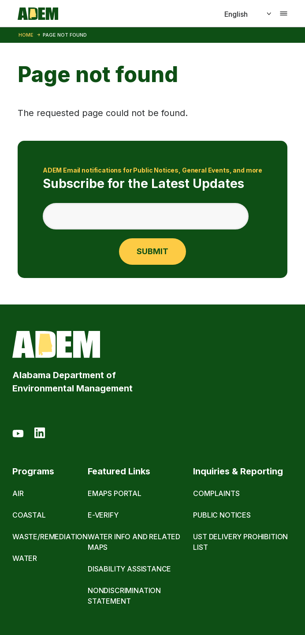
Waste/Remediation (50, 536)
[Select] (238, 14)
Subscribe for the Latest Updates (152, 178)
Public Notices (222, 515)
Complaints (216, 493)
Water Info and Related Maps (134, 542)
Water (24, 558)
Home (26, 35)
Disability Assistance (129, 568)
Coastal (29, 515)
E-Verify (103, 515)
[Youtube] (18, 434)
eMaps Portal (114, 493)
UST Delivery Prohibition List (240, 542)
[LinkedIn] (39, 434)
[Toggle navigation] (283, 13)
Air (17, 493)
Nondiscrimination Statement (124, 595)
